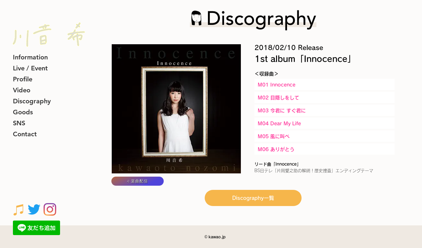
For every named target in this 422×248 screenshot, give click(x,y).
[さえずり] (34, 209)
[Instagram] (50, 209)
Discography (32, 101)
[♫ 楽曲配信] (137, 181)
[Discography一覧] (253, 198)
